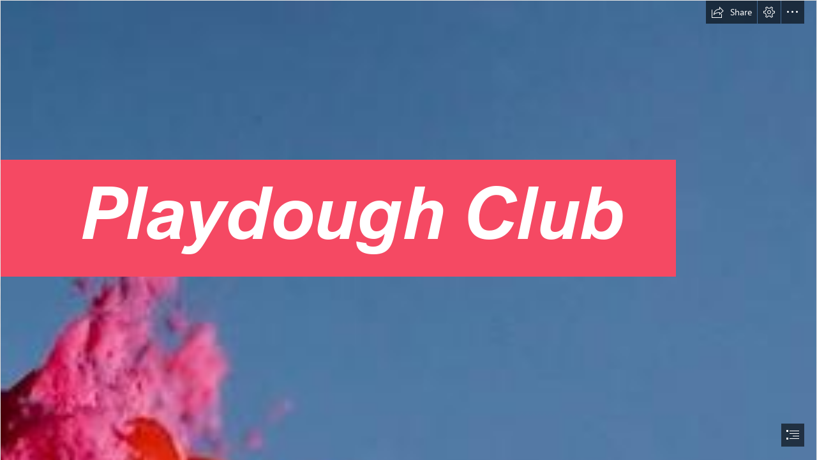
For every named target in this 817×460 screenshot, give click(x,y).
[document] (408, 230)
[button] (731, 12)
